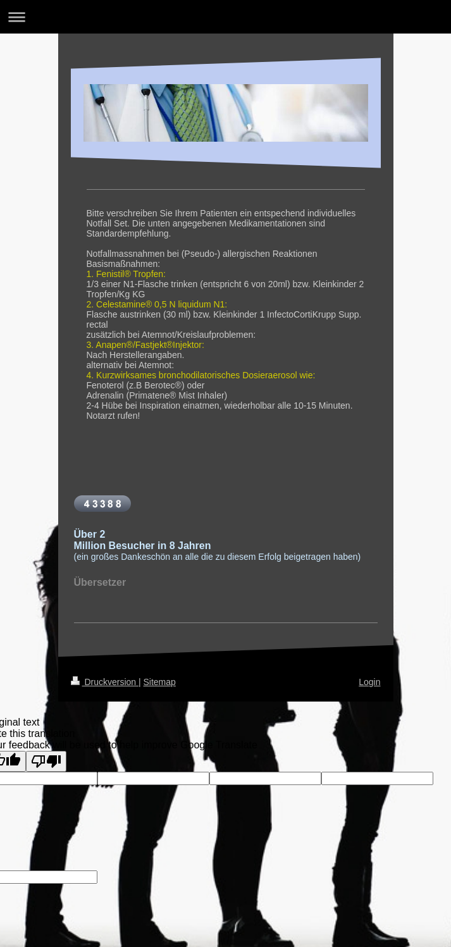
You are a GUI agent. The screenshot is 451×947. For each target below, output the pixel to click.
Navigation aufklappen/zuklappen (225, 16)
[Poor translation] (46, 761)
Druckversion (105, 682)
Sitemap (160, 682)
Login (369, 682)
